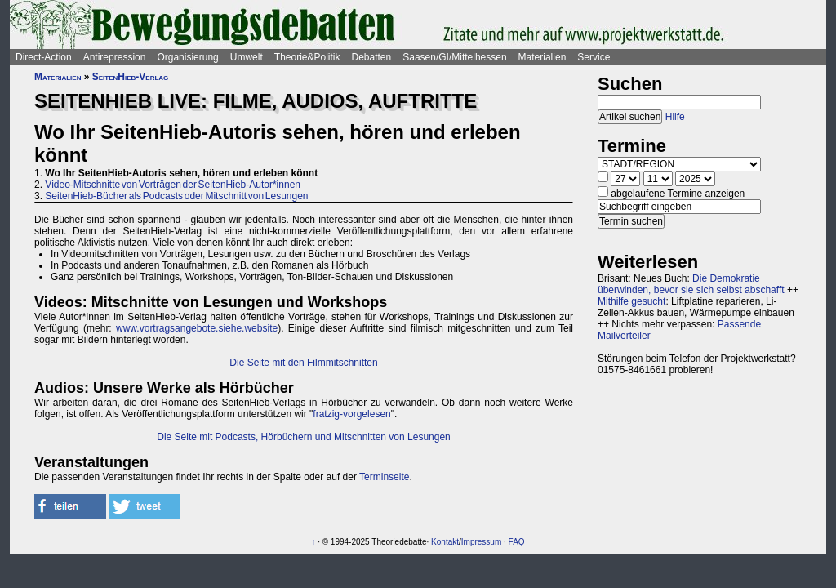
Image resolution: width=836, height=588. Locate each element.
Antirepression (114, 57)
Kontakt (445, 541)
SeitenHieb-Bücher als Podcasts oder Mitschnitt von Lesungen (176, 196)
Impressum (481, 541)
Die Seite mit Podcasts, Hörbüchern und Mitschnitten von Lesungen (304, 437)
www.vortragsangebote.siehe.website (197, 328)
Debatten (372, 57)
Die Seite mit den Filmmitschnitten (303, 362)
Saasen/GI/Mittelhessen (454, 57)
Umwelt (246, 57)
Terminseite (384, 477)
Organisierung (187, 57)
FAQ (517, 541)
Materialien (542, 57)
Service (593, 57)
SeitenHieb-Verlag (130, 76)
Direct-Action (44, 57)
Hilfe (675, 116)
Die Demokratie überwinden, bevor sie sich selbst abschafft (691, 284)
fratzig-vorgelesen (351, 414)
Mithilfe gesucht (631, 301)
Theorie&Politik (307, 57)
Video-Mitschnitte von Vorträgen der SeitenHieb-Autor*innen (172, 184)
